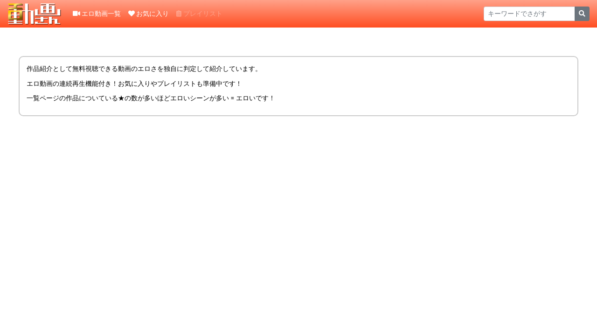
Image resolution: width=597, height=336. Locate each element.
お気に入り (148, 13)
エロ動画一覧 (97, 13)
